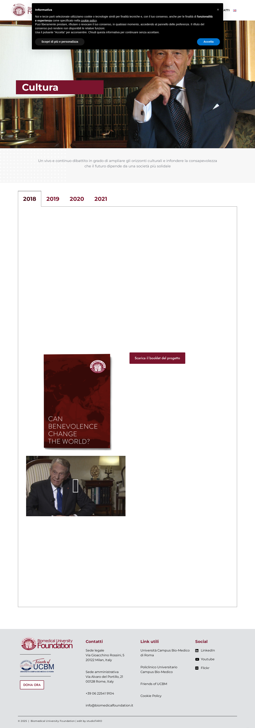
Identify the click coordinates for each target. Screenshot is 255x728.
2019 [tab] (52, 198)
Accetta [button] (208, 41)
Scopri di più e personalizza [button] (59, 41)
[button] (75, 486)
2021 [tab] (100, 198)
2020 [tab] (77, 198)
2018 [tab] (29, 198)
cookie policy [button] (89, 20)
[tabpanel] (127, 407)
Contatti (94, 641)
